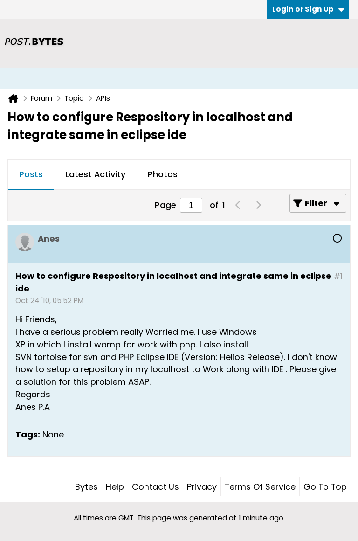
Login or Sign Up (308, 9)
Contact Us (155, 486)
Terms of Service (260, 486)
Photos (163, 174)
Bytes (86, 486)
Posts (31, 174)
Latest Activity (95, 174)
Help (115, 486)
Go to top (325, 486)
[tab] (31, 175)
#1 (338, 276)
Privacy (202, 486)
